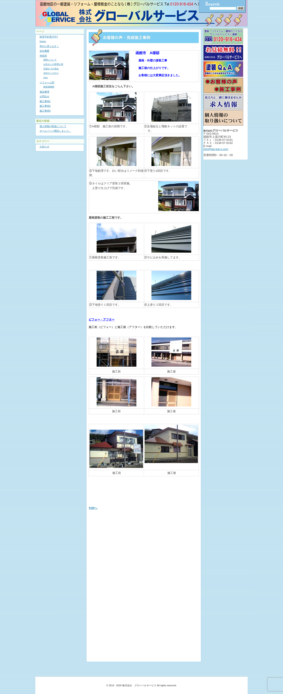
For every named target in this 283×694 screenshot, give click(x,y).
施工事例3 (45, 110)
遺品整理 (44, 91)
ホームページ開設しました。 (55, 131)
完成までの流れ (51, 68)
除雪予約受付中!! (49, 36)
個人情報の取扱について (53, 126)
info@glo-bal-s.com (215, 149)
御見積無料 (48, 87)
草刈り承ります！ (49, 46)
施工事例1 (45, 101)
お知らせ (44, 146)
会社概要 (44, 51)
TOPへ (93, 508)
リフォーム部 (47, 82)
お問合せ (44, 96)
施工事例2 (45, 106)
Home (43, 41)
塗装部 (43, 55)
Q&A (45, 77)
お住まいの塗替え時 (53, 64)
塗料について (50, 60)
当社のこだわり (51, 73)
